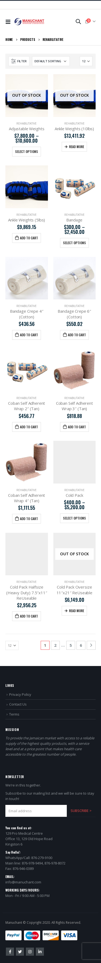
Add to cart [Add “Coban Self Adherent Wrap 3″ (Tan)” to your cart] (77, 427)
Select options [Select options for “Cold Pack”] (74, 518)
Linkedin (40, 952)
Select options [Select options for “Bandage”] (74, 242)
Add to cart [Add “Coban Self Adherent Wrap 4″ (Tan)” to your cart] (29, 518)
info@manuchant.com (23, 882)
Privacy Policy (20, 694)
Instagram (30, 952)
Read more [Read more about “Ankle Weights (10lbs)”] (76, 146)
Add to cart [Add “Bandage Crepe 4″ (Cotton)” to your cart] (29, 334)
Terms (14, 714)
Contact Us (18, 704)
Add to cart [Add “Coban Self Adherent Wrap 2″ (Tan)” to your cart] (29, 427)
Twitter (20, 952)
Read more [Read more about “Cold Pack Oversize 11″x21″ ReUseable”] (76, 610)
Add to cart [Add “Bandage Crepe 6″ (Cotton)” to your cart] (77, 334)
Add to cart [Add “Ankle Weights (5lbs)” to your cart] (29, 238)
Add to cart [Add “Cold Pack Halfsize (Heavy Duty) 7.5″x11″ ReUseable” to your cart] (29, 616)
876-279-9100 (41, 857)
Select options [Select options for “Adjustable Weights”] (26, 151)
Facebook (10, 952)
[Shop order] (51, 61)
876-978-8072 (54, 863)
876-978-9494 (32, 863)
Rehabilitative (26, 123)
